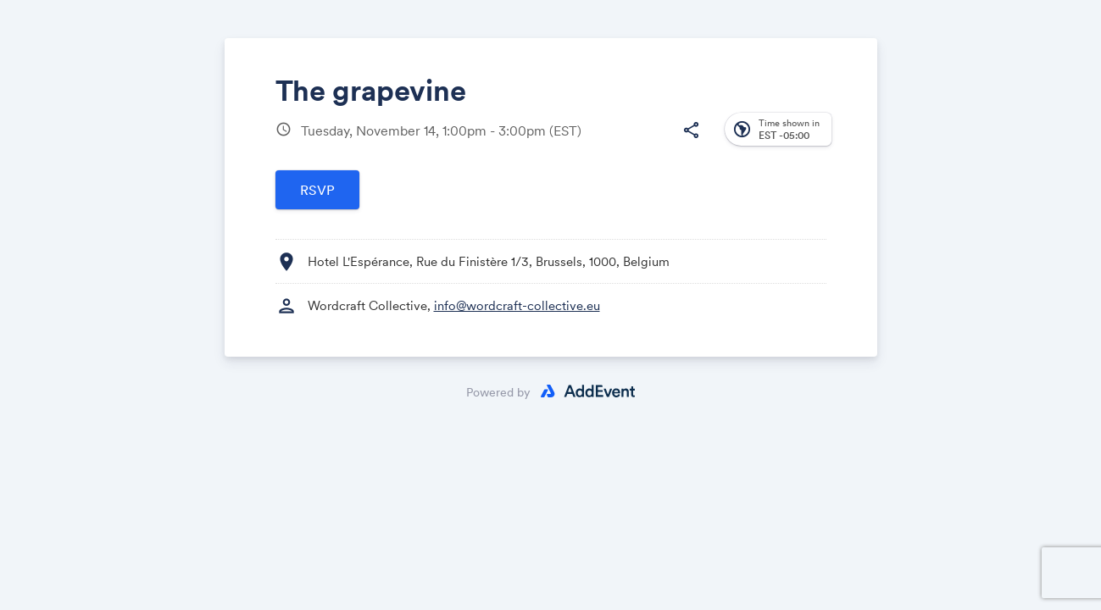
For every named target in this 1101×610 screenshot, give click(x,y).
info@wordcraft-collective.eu (517, 305)
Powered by (498, 392)
